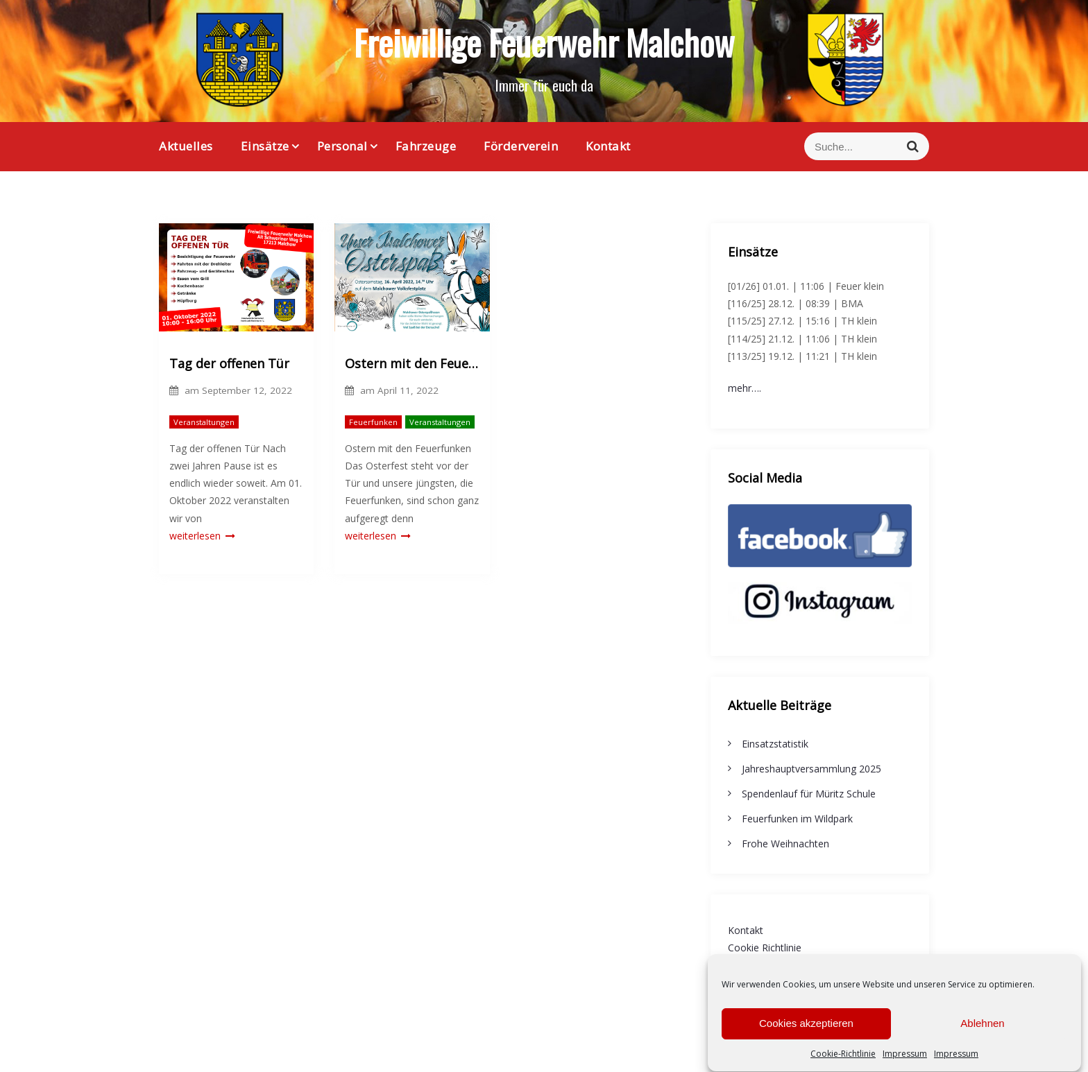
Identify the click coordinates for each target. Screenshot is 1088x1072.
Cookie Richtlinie (764, 947)
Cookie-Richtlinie (843, 1059)
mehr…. (744, 388)
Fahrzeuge (426, 146)
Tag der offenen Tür (229, 363)
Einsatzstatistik (775, 743)
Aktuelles (186, 146)
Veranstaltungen (204, 422)
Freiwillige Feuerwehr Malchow (544, 41)
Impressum (905, 1059)
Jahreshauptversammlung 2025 (811, 768)
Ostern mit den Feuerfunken (412, 363)
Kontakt (608, 146)
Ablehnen (982, 1029)
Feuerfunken (373, 422)
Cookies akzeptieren (806, 1029)
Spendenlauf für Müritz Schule (809, 793)
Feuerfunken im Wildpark (797, 818)
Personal (342, 146)
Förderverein (521, 146)
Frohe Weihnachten (785, 843)
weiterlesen (202, 535)
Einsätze (265, 146)
